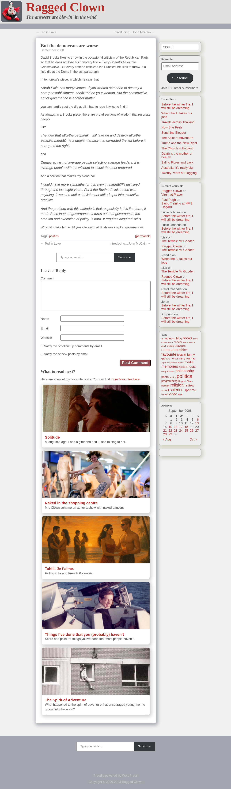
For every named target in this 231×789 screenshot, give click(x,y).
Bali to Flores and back (177, 162)
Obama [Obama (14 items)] (171, 371)
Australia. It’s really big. (177, 167)
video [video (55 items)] (173, 394)
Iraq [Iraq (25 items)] (193, 358)
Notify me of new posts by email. (66, 354)
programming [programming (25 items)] (169, 381)
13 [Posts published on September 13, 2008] (197, 423)
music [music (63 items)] (191, 366)
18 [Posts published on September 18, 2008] (186, 427)
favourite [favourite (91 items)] (168, 354)
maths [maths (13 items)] (181, 362)
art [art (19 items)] (162, 338)
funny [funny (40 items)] (191, 354)
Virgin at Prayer (172, 194)
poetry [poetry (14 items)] (172, 377)
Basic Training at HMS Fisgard (176, 205)
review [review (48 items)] (189, 385)
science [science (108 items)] (176, 390)
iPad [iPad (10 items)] (188, 359)
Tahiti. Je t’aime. (59, 569)
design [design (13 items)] (170, 346)
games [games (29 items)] (165, 358)
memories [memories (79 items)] (169, 366)
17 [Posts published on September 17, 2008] (181, 427)
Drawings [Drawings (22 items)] (180, 345)
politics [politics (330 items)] (184, 376)
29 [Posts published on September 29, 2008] (170, 434)
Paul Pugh (168, 200)
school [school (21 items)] (165, 390)
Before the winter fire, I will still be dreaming (177, 106)
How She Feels (172, 127)
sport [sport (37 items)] (187, 390)
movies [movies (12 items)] (182, 367)
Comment (47, 278)
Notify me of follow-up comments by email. (73, 346)
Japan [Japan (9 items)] (163, 363)
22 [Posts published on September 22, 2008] (170, 430)
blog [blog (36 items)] (179, 338)
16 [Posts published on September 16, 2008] (175, 427)
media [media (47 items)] (189, 362)
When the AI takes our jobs (176, 260)
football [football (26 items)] (181, 354)
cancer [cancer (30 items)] (178, 342)
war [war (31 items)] (180, 394)
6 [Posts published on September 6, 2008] (198, 419)
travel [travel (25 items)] (164, 394)
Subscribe (180, 78)
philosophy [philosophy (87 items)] (184, 371)
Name (45, 319)
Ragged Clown (65, 7)
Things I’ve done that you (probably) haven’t (84, 634)
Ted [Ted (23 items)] (194, 390)
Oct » (193, 439)
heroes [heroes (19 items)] (175, 358)
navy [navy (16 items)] (163, 371)
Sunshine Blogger (173, 132)
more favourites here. (126, 379)
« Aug (167, 439)
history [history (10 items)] (182, 359)
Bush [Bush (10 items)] (170, 342)
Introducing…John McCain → (134, 32)
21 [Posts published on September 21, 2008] (165, 430)
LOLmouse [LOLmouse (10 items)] (172, 363)
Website (46, 338)
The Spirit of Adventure (177, 138)
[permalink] (142, 236)
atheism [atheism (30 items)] (170, 338)
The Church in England (177, 148)
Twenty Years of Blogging (179, 173)
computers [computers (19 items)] (189, 342)
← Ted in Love (46, 32)
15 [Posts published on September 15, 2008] (170, 427)
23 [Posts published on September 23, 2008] (175, 430)
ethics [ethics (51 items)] (183, 350)
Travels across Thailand (178, 122)
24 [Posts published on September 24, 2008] (181, 430)
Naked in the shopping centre (71, 503)
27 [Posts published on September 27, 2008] (197, 430)
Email (45, 328)
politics (54, 236)
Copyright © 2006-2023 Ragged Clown (115, 782)
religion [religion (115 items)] (177, 385)
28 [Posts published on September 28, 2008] (165, 434)
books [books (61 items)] (187, 338)
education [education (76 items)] (169, 350)
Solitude (52, 437)
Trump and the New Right (179, 143)
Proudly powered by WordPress (115, 775)
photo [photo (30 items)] (165, 377)
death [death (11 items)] (163, 346)
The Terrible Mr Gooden (178, 241)
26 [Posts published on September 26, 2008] (191, 430)
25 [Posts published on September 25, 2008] (186, 430)
